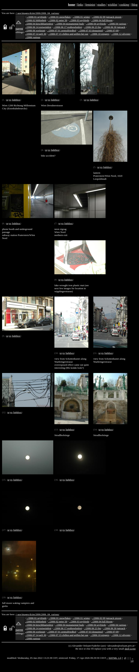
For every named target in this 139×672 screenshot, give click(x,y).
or (7, 99)
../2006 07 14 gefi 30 (35, 33)
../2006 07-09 (111, 30)
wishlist (112, 4)
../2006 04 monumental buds (69, 23)
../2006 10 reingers (99, 33)
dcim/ (32, 13)
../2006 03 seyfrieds (79, 20)
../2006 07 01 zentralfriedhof (61, 30)
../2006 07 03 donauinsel (90, 30)
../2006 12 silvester (120, 33)
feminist (90, 4)
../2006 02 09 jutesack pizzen (106, 16)
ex (10, 99)
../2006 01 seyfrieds (36, 16)
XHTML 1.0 (114, 658)
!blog (134, 4)
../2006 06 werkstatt (35, 30)
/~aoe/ (19, 13)
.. (132, 658)
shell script (130, 648)
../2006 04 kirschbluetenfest (39, 23)
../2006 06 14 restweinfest (38, 27)
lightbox (16, 99)
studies (101, 4)
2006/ (38, 13)
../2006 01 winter (81, 16)
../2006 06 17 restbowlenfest (67, 27)
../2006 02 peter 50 (57, 20)
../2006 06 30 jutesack (114, 27)
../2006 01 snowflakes (60, 16)
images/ (26, 13)
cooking (124, 4)
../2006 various (32, 37)
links (80, 4)
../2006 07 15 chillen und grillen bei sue (68, 33)
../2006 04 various (117, 23)
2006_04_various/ (50, 13)
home (71, 4)
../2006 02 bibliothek (35, 20)
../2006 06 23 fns (92, 27)
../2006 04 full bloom (102, 20)
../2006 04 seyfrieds (96, 23)
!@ (132, 661)
